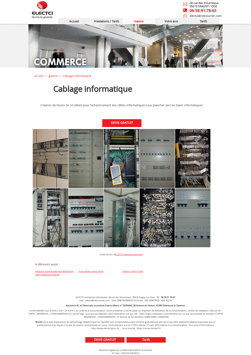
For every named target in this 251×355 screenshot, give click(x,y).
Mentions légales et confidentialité (116, 350)
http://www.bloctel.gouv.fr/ (105, 328)
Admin (138, 350)
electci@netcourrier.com (97, 300)
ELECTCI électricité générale (129, 254)
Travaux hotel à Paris (132, 271)
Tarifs (146, 340)
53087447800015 (125, 300)
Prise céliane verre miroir (91, 271)
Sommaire (147, 350)
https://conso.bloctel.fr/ (149, 328)
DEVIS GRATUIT (122, 123)
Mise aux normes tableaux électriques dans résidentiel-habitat (54, 273)
